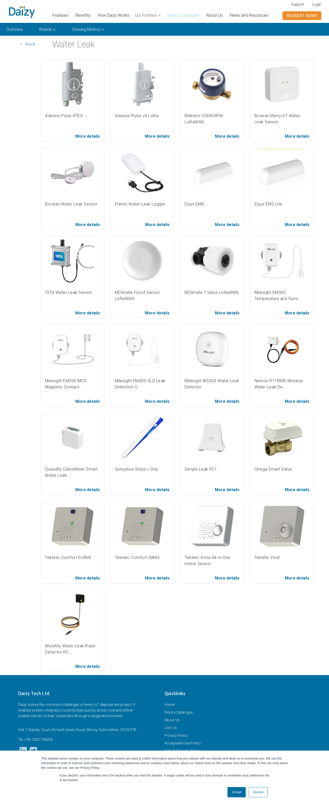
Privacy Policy (176, 735)
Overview (14, 29)
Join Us (170, 728)
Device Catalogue (178, 712)
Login (316, 4)
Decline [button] (258, 792)
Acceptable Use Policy (182, 743)
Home (169, 705)
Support (297, 4)
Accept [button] (236, 792)
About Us (172, 720)
